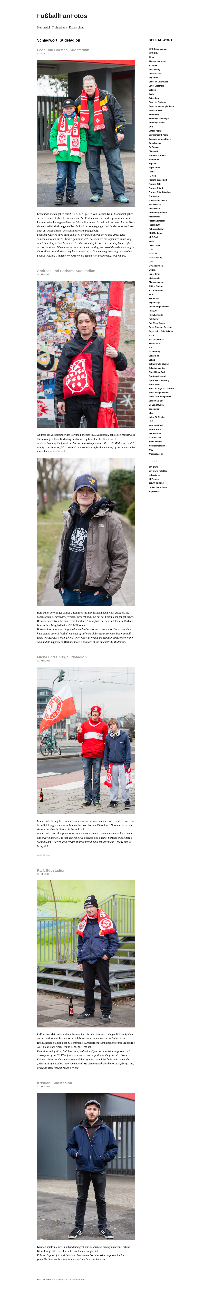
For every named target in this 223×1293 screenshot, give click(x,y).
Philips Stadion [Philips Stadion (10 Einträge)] (156, 286)
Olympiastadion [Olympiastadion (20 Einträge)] (156, 282)
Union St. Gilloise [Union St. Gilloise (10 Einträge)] (157, 417)
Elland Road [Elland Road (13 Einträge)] (154, 159)
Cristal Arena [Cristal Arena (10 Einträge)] (155, 143)
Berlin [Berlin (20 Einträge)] (151, 94)
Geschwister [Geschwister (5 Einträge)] (154, 208)
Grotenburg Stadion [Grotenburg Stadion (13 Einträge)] (158, 213)
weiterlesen (43, 855)
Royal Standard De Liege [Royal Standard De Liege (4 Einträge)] (160, 327)
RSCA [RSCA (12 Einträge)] (151, 335)
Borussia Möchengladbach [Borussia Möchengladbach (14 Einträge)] (161, 106)
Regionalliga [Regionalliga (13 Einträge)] (154, 303)
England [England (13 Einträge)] (152, 163)
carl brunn (153, 467)
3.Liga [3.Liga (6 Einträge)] (152, 57)
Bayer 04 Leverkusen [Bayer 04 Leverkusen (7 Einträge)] (158, 82)
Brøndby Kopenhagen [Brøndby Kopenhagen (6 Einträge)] (159, 118)
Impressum (154, 491)
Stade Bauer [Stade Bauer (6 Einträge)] (154, 384)
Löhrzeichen (154, 475)
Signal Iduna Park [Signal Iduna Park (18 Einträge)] (157, 372)
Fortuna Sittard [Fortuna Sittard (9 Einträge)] (156, 188)
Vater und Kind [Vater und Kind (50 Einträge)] (156, 425)
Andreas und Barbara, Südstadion (66, 271)
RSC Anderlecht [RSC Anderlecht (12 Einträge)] (156, 339)
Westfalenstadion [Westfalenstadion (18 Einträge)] (157, 446)
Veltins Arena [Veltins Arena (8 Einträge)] (155, 429)
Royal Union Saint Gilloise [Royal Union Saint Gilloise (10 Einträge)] (161, 331)
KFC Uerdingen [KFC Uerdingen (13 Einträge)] (156, 233)
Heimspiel (43, 27)
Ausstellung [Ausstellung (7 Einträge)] (154, 69)
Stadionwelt (109, 439)
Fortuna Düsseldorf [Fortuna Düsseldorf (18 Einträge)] (158, 180)
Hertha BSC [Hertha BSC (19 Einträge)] (154, 225)
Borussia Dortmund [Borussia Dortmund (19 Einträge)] (158, 102)
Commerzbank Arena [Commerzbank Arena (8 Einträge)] (158, 135)
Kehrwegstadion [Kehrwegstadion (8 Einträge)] (156, 229)
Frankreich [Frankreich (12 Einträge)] (154, 196)
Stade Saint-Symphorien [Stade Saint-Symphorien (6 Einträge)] (160, 397)
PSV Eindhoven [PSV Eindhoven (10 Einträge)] (156, 290)
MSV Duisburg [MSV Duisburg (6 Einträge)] (155, 258)
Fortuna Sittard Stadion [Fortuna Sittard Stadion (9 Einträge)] (160, 192)
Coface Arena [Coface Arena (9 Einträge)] (155, 131)
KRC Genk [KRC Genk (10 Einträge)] (153, 237)
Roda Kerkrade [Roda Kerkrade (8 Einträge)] (156, 315)
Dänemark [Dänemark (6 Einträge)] (153, 151)
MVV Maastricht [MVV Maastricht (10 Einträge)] (156, 266)
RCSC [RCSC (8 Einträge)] (151, 294)
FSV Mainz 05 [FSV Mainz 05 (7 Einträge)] (155, 204)
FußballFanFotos (62, 15)
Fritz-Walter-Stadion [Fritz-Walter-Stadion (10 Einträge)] (158, 200)
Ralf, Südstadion (51, 870)
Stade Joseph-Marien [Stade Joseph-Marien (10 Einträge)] (159, 393)
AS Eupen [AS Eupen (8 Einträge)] (153, 65)
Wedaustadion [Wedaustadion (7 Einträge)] (155, 442)
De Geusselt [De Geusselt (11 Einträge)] (154, 147)
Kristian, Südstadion (54, 1083)
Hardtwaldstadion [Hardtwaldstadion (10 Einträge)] (157, 221)
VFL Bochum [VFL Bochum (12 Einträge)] (155, 433)
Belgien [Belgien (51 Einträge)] (152, 90)
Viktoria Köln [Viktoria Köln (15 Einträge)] (155, 438)
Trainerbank (59, 27)
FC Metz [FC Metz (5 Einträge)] (152, 176)
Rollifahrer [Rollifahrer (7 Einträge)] (154, 319)
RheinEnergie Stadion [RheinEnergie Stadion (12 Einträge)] (159, 307)
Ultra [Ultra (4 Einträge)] (151, 413)
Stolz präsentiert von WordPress (71, 1279)
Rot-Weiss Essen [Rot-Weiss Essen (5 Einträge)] (157, 323)
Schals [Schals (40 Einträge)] (152, 360)
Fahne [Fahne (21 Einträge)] (152, 172)
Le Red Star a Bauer (158, 487)
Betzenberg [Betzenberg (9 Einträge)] (154, 98)
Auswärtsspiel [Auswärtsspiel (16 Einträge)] (155, 73)
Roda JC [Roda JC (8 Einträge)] (153, 311)
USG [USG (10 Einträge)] (151, 421)
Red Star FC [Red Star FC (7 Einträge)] (154, 298)
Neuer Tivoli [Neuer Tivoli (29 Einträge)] (154, 274)
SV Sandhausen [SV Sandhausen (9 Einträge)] (156, 405)
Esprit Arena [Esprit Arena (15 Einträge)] (154, 168)
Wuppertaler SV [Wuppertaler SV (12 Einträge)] (156, 454)
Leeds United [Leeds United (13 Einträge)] (155, 245)
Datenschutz (76, 27)
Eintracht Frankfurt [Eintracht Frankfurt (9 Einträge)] (157, 155)
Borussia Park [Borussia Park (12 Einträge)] (155, 110)
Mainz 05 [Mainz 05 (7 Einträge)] (153, 253)
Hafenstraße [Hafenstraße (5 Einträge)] (154, 217)
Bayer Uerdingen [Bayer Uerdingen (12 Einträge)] (157, 86)
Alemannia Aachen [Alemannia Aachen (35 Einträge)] (157, 61)
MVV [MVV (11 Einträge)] (151, 262)
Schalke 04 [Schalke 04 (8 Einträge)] (154, 356)
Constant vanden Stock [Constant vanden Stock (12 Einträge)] (160, 139)
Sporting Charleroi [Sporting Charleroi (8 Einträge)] (157, 376)
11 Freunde (154, 479)
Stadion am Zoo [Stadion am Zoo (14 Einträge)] (156, 401)
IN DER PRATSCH (157, 483)
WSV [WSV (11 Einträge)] (151, 450)
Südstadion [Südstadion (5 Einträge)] (154, 409)
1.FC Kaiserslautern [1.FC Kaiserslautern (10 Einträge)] (158, 49)
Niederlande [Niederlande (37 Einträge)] (154, 278)
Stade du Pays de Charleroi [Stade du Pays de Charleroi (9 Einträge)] (161, 388)
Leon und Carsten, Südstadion (63, 50)
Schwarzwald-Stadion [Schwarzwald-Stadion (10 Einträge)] (159, 364)
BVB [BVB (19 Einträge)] (151, 127)
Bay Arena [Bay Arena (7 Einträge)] (153, 78)
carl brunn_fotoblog (158, 471)
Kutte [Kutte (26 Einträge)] (151, 241)
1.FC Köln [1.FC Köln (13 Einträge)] (153, 53)
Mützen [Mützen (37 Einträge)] (152, 270)
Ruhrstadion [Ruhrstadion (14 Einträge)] (154, 343)
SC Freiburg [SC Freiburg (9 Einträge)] (154, 352)
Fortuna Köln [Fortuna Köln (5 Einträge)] (155, 184)
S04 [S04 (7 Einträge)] (150, 348)
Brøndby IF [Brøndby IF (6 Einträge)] (154, 114)
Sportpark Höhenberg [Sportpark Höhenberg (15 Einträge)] (159, 380)
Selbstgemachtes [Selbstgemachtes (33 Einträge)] (157, 368)
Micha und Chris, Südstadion (62, 657)
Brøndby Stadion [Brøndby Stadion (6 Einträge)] (157, 123)
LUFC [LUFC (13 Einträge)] (151, 249)
